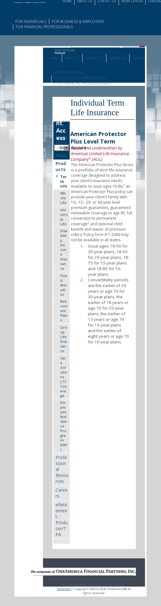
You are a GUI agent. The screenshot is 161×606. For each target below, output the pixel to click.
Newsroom (118, 58)
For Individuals (30, 21)
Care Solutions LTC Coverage (63, 377)
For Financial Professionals (44, 26)
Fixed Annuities (63, 285)
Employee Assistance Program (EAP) (63, 426)
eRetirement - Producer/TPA (62, 519)
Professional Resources (62, 469)
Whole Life (63, 198)
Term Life (63, 181)
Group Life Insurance (63, 339)
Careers (138, 58)
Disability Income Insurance (63, 249)
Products (61, 166)
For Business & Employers (78, 21)
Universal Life (63, 216)
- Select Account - (62, 147)
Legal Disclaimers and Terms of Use (87, 585)
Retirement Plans (63, 310)
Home (54, 58)
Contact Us (94, 58)
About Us (72, 58)
